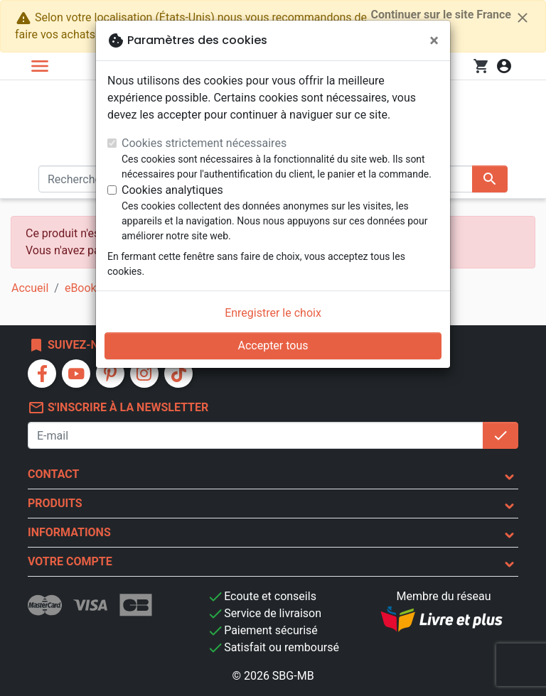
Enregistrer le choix (273, 313)
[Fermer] (434, 40)
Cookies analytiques (172, 190)
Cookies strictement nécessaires (204, 143)
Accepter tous (272, 345)
